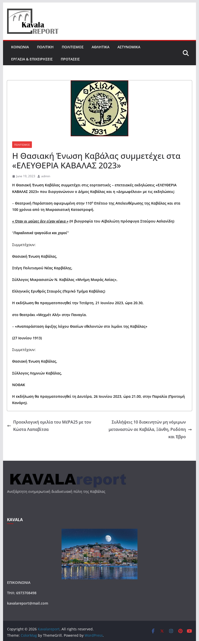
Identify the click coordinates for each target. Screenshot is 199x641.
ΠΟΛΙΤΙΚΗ (45, 47)
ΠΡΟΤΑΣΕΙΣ (70, 59)
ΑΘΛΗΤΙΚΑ (100, 47)
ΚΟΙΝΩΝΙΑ (20, 47)
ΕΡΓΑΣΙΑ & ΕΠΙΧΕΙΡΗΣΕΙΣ (32, 59)
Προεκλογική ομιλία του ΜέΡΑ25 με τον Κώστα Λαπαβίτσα (49, 425)
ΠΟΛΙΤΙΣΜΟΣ (73, 47)
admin (45, 176)
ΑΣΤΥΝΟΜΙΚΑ (128, 47)
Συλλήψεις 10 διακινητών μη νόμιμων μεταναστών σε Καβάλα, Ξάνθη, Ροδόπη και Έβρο (150, 429)
